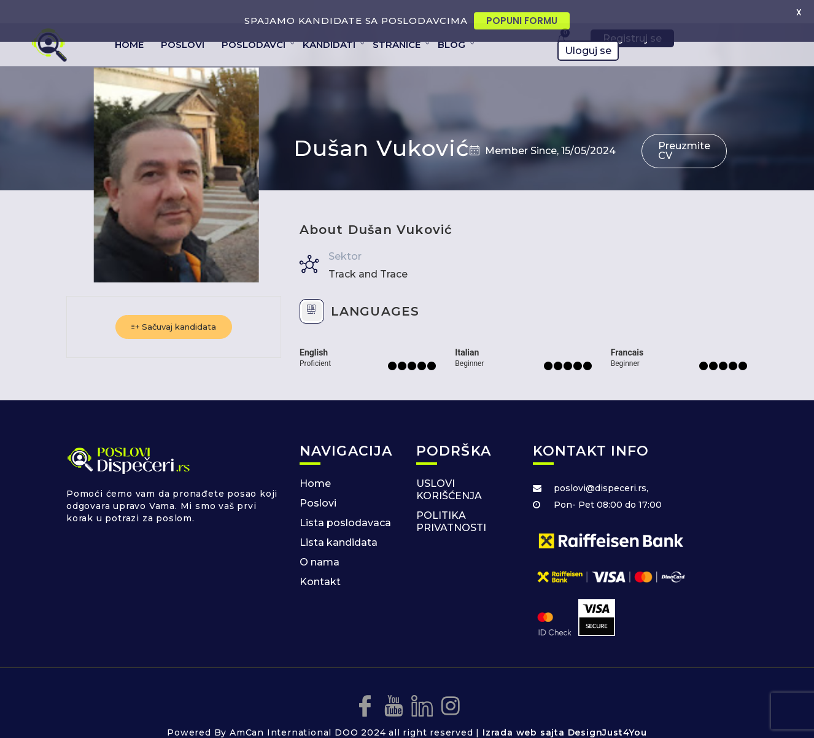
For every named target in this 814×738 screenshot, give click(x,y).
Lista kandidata (339, 523)
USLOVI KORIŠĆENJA (449, 471)
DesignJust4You (607, 713)
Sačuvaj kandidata (173, 308)
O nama (319, 543)
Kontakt (320, 563)
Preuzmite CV (684, 131)
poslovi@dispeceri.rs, (601, 469)
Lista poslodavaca (345, 504)
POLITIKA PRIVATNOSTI (451, 503)
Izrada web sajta (524, 713)
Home (315, 464)
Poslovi (318, 484)
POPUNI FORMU (521, 20)
